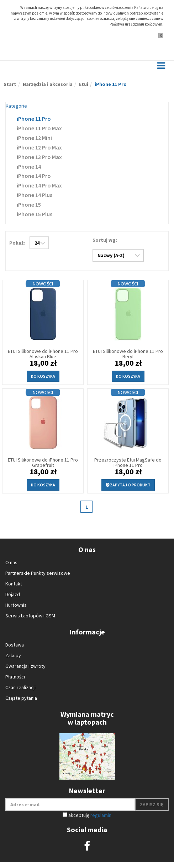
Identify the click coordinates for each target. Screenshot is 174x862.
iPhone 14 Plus (34, 194)
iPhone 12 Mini (34, 137)
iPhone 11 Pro (34, 118)
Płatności (15, 676)
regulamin (100, 815)
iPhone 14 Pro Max (39, 185)
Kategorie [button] (16, 106)
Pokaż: (17, 243)
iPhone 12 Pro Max (39, 147)
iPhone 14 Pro (34, 175)
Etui (83, 84)
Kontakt (13, 583)
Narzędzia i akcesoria (48, 84)
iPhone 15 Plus (34, 214)
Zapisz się (152, 804)
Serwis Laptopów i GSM (30, 615)
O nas (11, 562)
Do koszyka (43, 376)
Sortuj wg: (105, 240)
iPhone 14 (29, 166)
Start (10, 84)
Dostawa (14, 645)
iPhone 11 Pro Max (39, 128)
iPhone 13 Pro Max (39, 156)
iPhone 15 (29, 204)
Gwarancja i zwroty (25, 666)
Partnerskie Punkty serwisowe (37, 573)
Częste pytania (21, 698)
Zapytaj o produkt (128, 484)
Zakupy (13, 655)
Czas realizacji (20, 687)
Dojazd (12, 594)
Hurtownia (16, 605)
